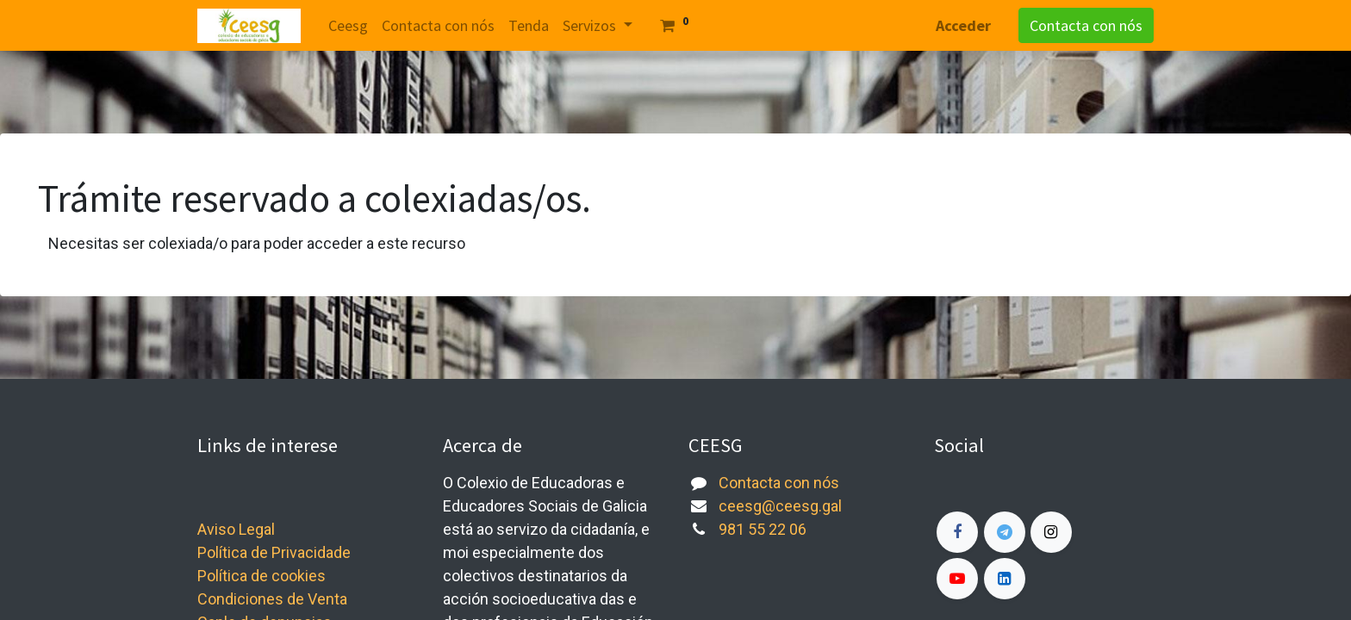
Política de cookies (261, 576)
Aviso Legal (236, 529)
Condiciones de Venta (272, 599)
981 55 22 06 (762, 529)
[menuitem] (348, 25)
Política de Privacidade (274, 552)
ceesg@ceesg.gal (780, 506)
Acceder (963, 25)
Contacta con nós (1086, 25)
